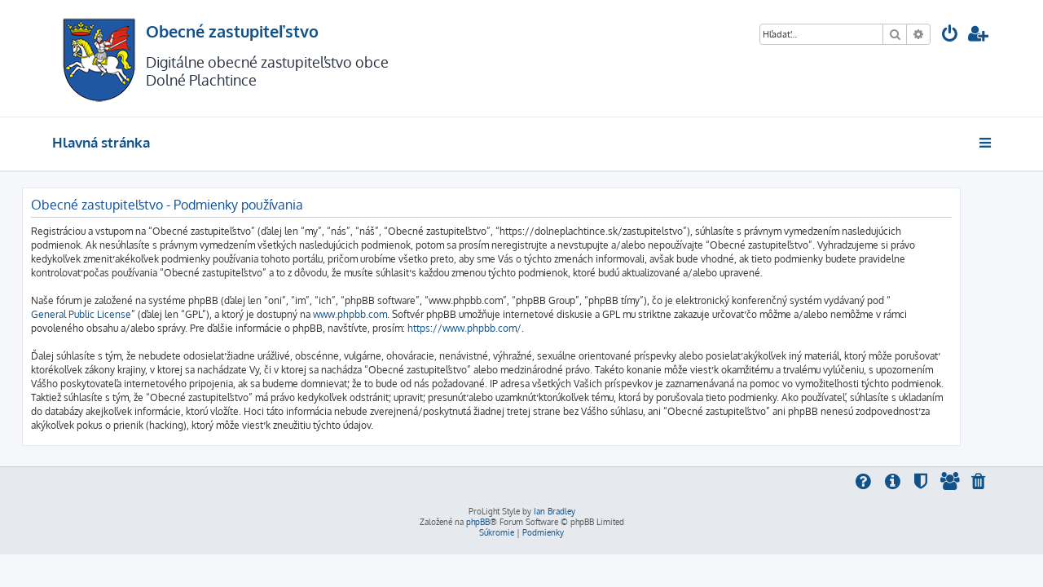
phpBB (478, 522)
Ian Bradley (554, 511)
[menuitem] (950, 35)
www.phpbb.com (380, 314)
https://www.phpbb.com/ (495, 328)
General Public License (111, 314)
